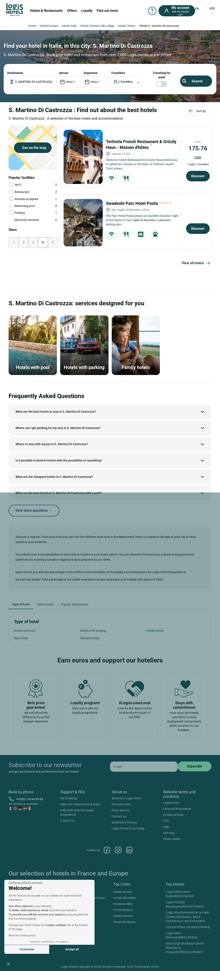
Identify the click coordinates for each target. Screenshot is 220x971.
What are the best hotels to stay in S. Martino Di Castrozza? (55, 411)
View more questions (34, 510)
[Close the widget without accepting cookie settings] (25, 882)
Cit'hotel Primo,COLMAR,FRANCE (188, 927)
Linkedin (129, 850)
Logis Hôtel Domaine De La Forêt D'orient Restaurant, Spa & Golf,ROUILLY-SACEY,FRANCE (187, 917)
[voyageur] (127, 81)
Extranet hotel (121, 804)
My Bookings (68, 798)
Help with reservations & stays (80, 804)
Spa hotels (21, 638)
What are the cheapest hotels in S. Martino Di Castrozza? (54, 477)
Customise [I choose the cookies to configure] (27, 949)
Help (166, 827)
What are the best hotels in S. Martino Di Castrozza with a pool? (58, 493)
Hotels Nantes (122, 892)
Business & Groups (124, 822)
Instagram (118, 850)
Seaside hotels (89, 638)
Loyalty (86, 11)
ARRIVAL (63, 73)
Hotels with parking (93, 630)
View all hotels (196, 263)
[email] (144, 766)
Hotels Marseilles (124, 898)
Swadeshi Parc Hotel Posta (139, 203)
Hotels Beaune (123, 910)
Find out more (107, 11)
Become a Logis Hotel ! (127, 798)
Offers (72, 11)
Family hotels (155, 630)
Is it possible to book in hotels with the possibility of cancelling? (58, 460)
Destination (15, 73)
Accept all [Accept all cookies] (72, 949)
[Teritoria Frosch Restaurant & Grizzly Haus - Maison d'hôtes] (83, 157)
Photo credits (172, 839)
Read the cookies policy (22, 935)
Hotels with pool (24, 630)
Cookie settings (173, 815)
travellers (118, 73)
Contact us (67, 820)
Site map (169, 833)
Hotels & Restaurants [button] (46, 11)
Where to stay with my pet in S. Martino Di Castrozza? (51, 444)
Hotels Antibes (123, 904)
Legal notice (171, 802)
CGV (166, 821)
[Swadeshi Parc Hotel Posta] (83, 222)
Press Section (121, 810)
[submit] (194, 766)
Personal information (177, 808)
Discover (198, 176)
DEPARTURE (91, 73)
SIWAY (155, 966)
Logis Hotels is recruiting (128, 828)
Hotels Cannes (123, 916)
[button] (8, 964)
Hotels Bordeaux (124, 922)
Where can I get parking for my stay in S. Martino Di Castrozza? (58, 428)
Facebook (107, 850)
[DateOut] (96, 81)
